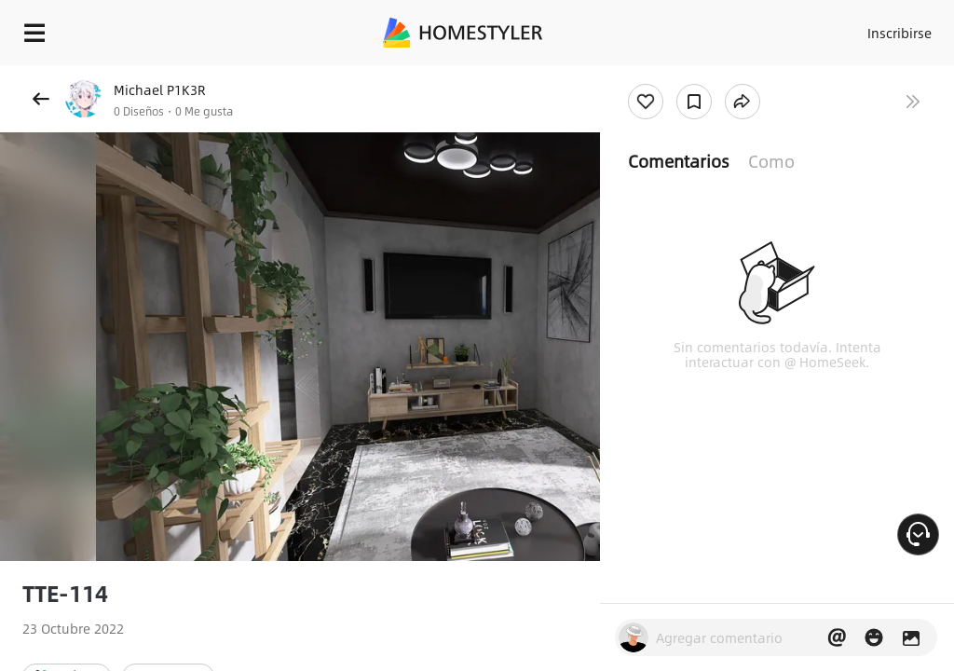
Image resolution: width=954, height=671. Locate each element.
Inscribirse (897, 28)
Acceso (824, 28)
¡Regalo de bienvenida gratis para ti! (751, 78)
